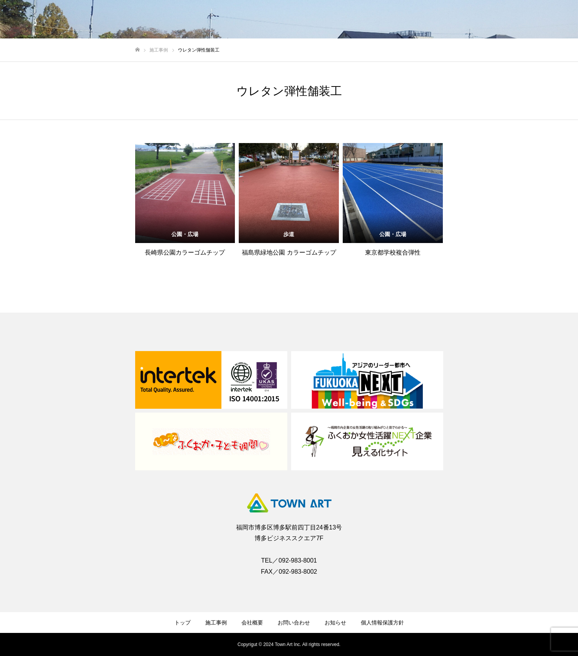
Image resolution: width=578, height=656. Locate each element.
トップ (182, 622)
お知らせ (335, 622)
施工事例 (216, 622)
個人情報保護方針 (382, 622)
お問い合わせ (294, 622)
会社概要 (252, 622)
